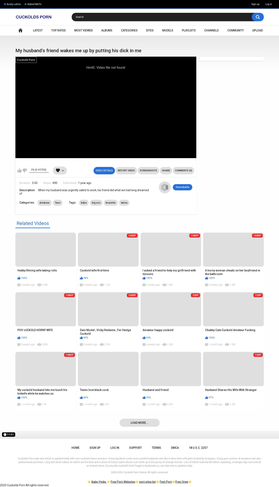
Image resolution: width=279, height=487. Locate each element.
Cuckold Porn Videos (135, 472)
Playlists (189, 30)
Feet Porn (166, 481)
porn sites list (147, 481)
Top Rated (58, 30)
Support (135, 447)
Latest (38, 30)
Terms (156, 447)
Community (235, 30)
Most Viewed (83, 30)
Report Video (126, 170)
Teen (57, 202)
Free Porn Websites (123, 481)
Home (20, 30)
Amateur (44, 202)
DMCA (175, 447)
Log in (268, 4)
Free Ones (181, 481)
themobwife (182, 187)
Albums (106, 30)
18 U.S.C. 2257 (198, 447)
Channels (211, 30)
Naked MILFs (34, 4)
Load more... (139, 422)
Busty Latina (14, 4)
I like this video (19, 171)
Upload (257, 30)
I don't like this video (25, 171)
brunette (111, 202)
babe (84, 202)
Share (166, 170)
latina (124, 202)
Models (167, 30)
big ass (96, 202)
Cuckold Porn (26, 59)
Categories (129, 30)
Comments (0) (183, 170)
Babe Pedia (99, 481)
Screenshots (148, 170)
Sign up (255, 4)
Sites (150, 30)
